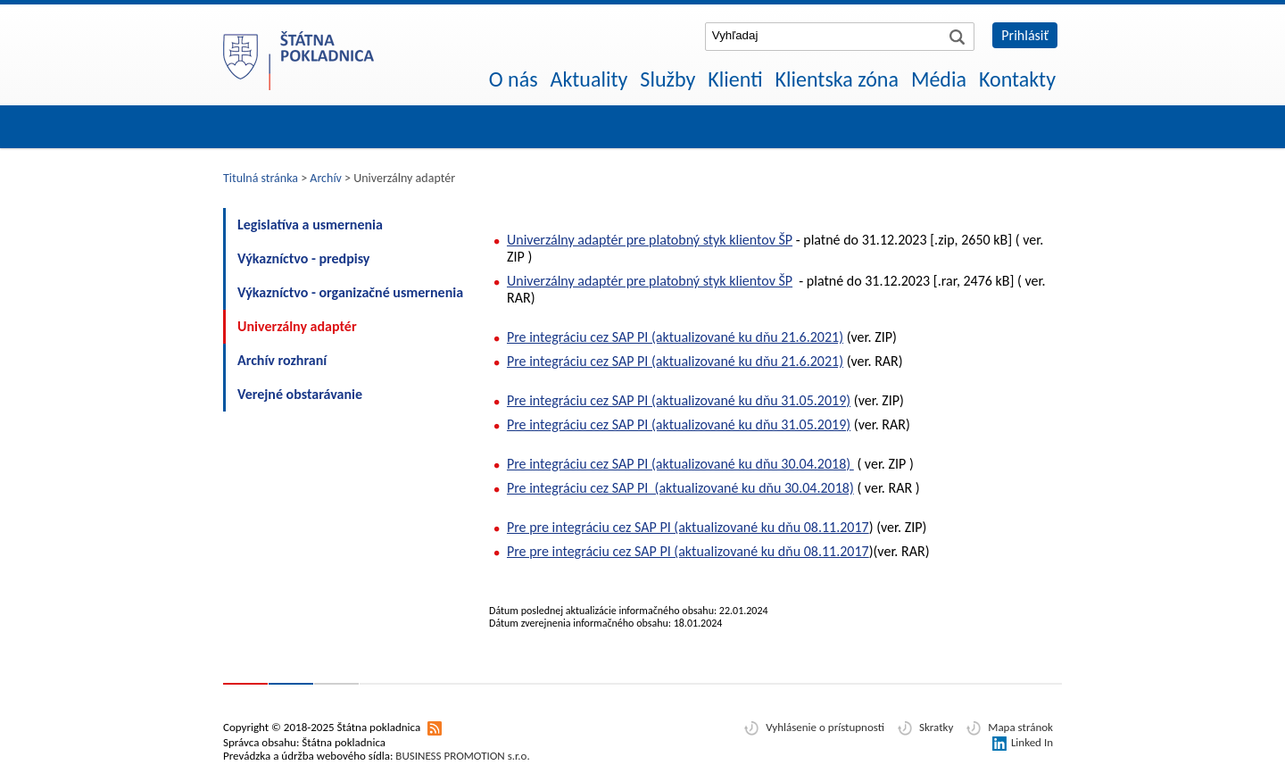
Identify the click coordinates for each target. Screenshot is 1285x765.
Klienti (735, 79)
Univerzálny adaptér (297, 326)
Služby (667, 79)
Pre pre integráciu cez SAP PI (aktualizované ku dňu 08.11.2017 (688, 527)
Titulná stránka (260, 178)
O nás (513, 79)
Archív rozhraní (282, 360)
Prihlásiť (1025, 35)
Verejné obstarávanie (299, 394)
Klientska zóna (837, 79)
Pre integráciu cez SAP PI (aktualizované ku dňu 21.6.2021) (675, 336)
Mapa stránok (1020, 727)
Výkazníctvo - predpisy (303, 258)
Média (938, 79)
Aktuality (589, 79)
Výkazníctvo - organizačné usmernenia (350, 292)
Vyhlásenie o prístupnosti (825, 727)
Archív (326, 178)
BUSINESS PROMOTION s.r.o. (462, 755)
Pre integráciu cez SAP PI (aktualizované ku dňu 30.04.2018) (680, 463)
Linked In (1032, 742)
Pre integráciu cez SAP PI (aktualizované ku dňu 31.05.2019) (678, 400)
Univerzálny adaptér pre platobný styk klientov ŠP (649, 239)
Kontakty (1017, 79)
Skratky (936, 727)
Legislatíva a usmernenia (310, 224)
